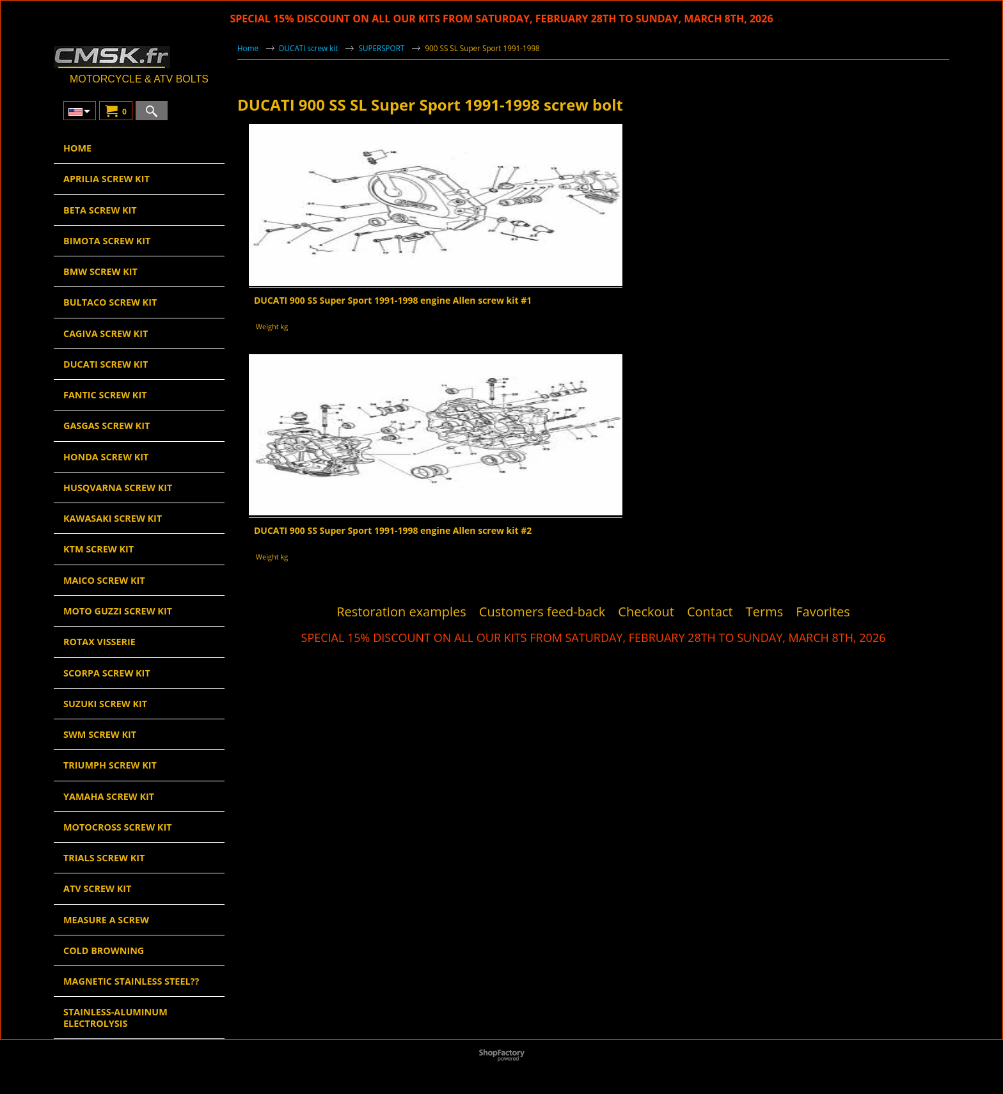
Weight (267, 326)
